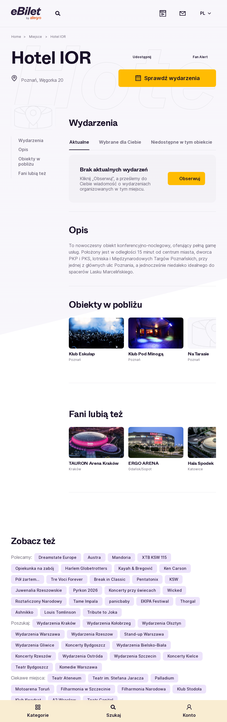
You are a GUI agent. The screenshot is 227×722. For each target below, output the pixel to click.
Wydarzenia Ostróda (83, 656)
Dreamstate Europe (57, 557)
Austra (94, 557)
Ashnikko (24, 612)
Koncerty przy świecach (132, 590)
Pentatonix (147, 579)
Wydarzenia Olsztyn (161, 623)
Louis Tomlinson (60, 612)
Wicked (174, 590)
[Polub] (168, 56)
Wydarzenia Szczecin (135, 656)
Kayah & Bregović (135, 568)
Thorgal (187, 601)
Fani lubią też (32, 173)
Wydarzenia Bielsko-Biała (141, 645)
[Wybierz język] (204, 13)
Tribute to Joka (102, 612)
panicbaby (119, 601)
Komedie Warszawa (78, 667)
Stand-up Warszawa (144, 634)
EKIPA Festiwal (155, 601)
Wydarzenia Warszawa (37, 634)
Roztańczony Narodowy (38, 601)
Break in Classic (110, 579)
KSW (173, 579)
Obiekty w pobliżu (29, 161)
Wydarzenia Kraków (56, 623)
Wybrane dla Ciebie (120, 142)
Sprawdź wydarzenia (167, 78)
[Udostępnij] (137, 56)
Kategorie (38, 711)
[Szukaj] (58, 13)
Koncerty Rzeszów (33, 656)
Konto (189, 711)
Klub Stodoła (189, 689)
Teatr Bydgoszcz (31, 667)
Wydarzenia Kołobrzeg (109, 623)
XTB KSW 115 (154, 557)
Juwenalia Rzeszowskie (38, 590)
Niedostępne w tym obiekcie (181, 142)
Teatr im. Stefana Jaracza (118, 678)
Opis (23, 149)
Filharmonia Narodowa (144, 689)
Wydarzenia (30, 140)
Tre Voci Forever (67, 579)
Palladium (164, 678)
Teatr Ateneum (66, 678)
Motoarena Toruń (32, 689)
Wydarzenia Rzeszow (92, 634)
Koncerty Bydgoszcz (85, 645)
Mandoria (121, 557)
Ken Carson (175, 568)
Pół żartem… (27, 579)
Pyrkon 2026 (85, 590)
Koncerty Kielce (183, 656)
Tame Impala (85, 601)
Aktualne (79, 142)
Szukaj (113, 711)
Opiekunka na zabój (34, 568)
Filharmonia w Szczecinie (85, 689)
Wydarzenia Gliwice (34, 645)
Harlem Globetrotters (86, 568)
